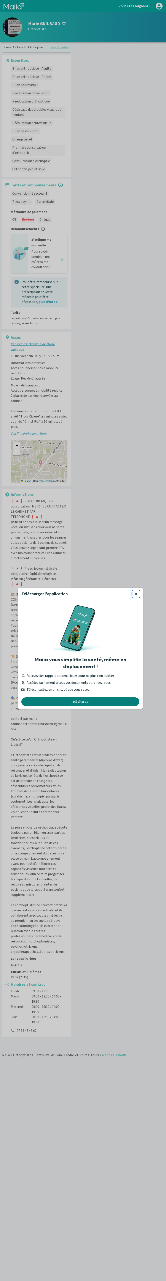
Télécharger (83, 694)
